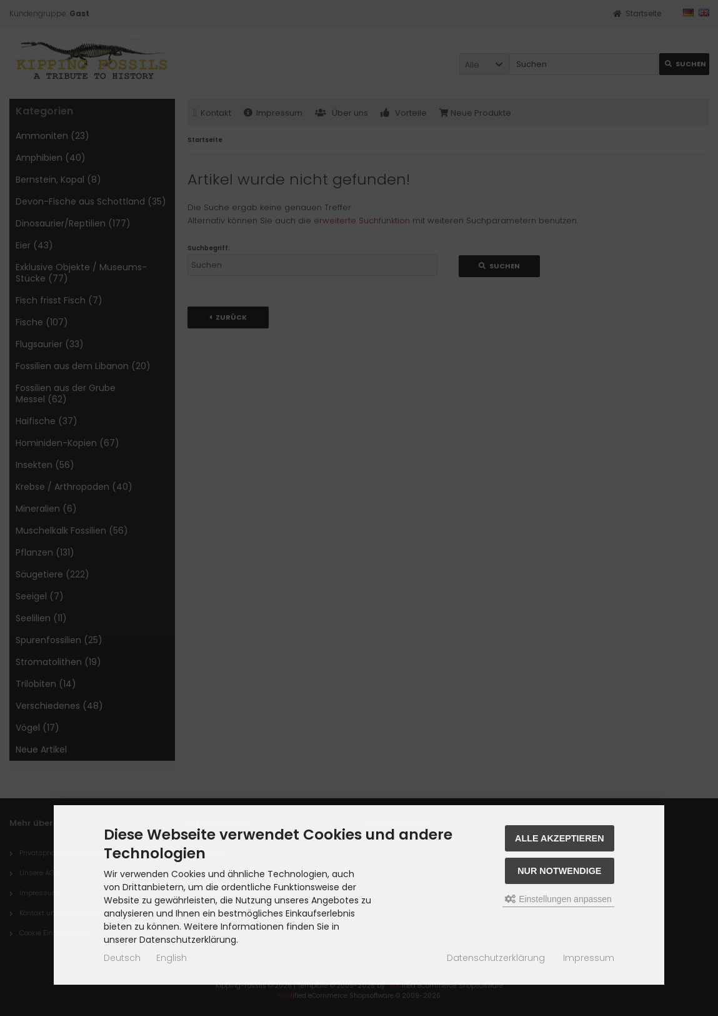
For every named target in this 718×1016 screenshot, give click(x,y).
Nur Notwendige (559, 871)
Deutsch (122, 958)
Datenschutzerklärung (496, 958)
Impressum (588, 958)
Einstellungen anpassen (558, 899)
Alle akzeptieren (559, 838)
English (171, 958)
